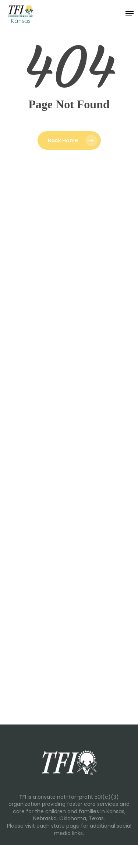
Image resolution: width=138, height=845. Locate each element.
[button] (129, 13)
